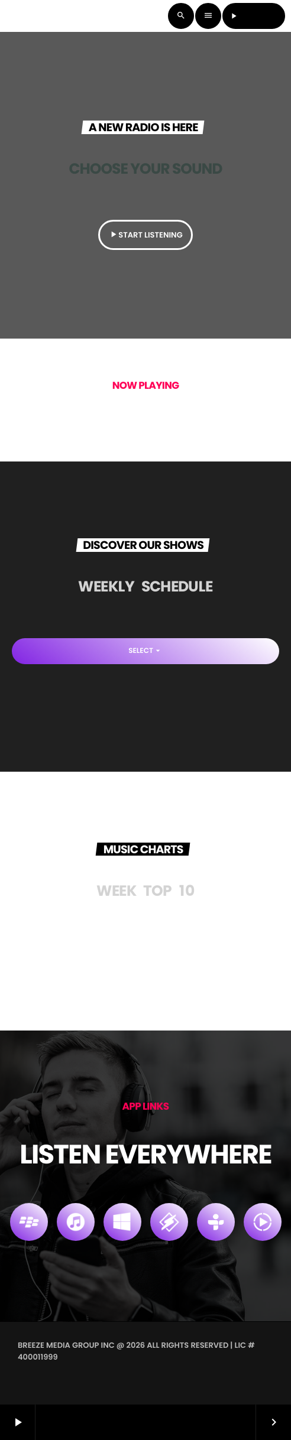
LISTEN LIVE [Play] (254, 16)
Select (145, 651)
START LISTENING (145, 234)
